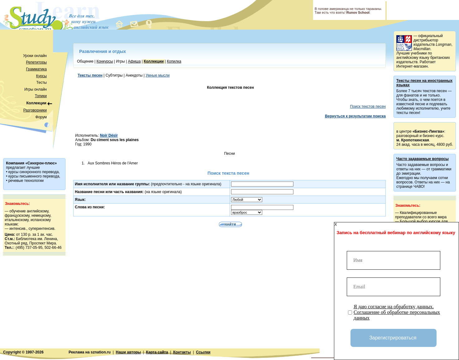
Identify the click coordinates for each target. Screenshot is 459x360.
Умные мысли (158, 75)
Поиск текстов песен (368, 106)
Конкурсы (104, 61)
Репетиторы (36, 62)
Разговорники (35, 110)
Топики (41, 96)
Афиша (134, 61)
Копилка (174, 61)
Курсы (41, 76)
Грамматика (36, 69)
